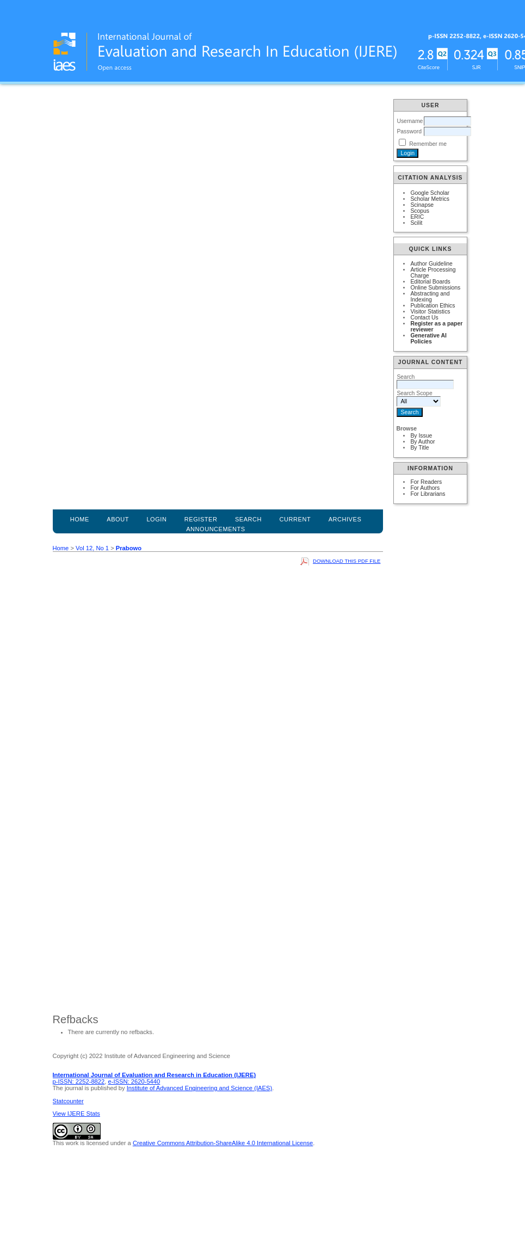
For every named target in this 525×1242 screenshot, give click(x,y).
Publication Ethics (432, 306)
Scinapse (422, 205)
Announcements (215, 529)
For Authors (425, 488)
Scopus (419, 211)
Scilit (416, 223)
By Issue (421, 436)
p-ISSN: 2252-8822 (79, 1081)
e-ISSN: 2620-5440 (134, 1081)
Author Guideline (431, 264)
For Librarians (427, 494)
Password (409, 131)
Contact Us (424, 318)
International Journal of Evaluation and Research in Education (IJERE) (154, 1075)
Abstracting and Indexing (429, 297)
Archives (345, 519)
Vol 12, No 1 (92, 548)
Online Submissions (435, 288)
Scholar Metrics (429, 199)
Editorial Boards (430, 282)
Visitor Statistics (430, 312)
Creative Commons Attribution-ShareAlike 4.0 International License (223, 1143)
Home (79, 519)
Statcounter (68, 1101)
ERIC (417, 217)
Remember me (428, 144)
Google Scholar (429, 193)
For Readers (426, 482)
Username (410, 121)
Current (295, 519)
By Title (419, 448)
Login (156, 519)
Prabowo (128, 548)
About (118, 519)
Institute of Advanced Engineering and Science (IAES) (199, 1088)
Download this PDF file (346, 561)
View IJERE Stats (76, 1113)
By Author (422, 442)
